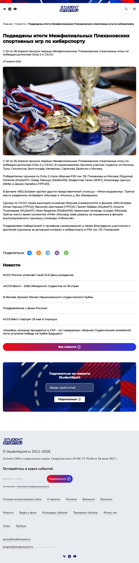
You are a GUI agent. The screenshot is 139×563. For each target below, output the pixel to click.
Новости (20, 23)
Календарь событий (54, 512)
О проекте (53, 499)
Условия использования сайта (22, 499)
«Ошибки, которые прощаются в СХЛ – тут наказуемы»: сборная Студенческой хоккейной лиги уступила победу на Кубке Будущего (67, 332)
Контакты (106, 499)
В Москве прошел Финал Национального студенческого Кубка (48, 297)
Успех (6, 526)
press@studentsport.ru (16, 539)
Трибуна (21, 526)
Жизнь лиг (110, 512)
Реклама (71, 499)
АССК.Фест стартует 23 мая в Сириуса (30, 319)
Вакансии (89, 499)
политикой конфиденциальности (33, 486)
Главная (7, 23)
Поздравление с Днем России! (25, 308)
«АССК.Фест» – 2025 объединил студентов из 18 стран (41, 286)
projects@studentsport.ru (18, 547)
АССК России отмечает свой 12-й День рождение (38, 275)
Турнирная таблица (85, 512)
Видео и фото (28, 512)
